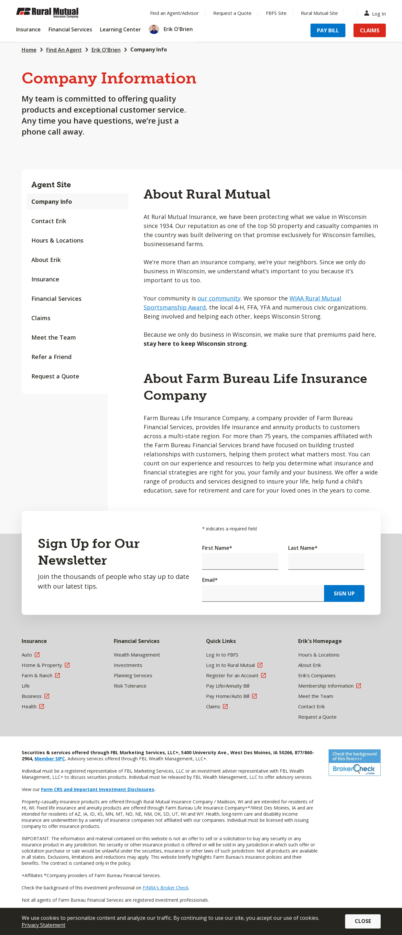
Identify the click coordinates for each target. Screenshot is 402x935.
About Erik (46, 260)
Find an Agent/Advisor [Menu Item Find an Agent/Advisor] (174, 13)
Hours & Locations (57, 240)
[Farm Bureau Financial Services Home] (58, 13)
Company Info (148, 49)
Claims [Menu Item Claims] (369, 30)
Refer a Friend (51, 357)
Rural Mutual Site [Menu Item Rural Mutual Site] (319, 13)
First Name (217, 547)
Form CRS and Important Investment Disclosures (97, 789)
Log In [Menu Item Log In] (376, 13)
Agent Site (51, 184)
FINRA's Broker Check (166, 888)
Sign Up (344, 593)
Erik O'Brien (106, 49)
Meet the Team (53, 337)
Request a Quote (55, 376)
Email (210, 579)
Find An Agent (64, 49)
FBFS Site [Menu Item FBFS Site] (276, 13)
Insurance (45, 279)
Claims (40, 318)
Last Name (303, 547)
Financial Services (56, 298)
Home (29, 49)
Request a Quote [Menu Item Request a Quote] (232, 13)
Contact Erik (48, 221)
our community (219, 298)
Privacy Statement (43, 925)
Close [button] (363, 921)
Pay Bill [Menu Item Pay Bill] (328, 30)
